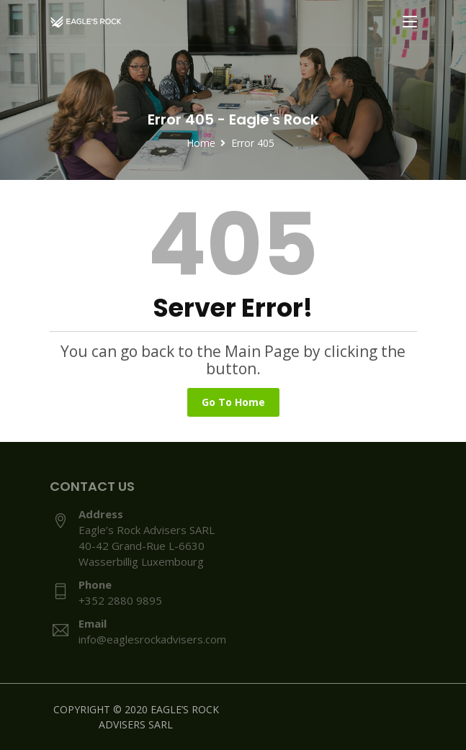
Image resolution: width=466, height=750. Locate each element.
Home (201, 143)
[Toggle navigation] (410, 22)
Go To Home (233, 402)
